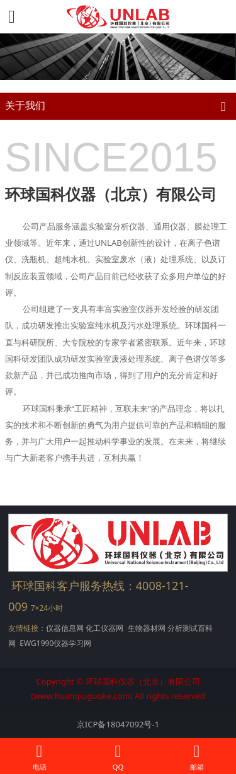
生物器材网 (147, 628)
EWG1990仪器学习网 (54, 643)
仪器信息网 (65, 628)
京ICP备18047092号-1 (118, 724)
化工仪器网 (104, 628)
